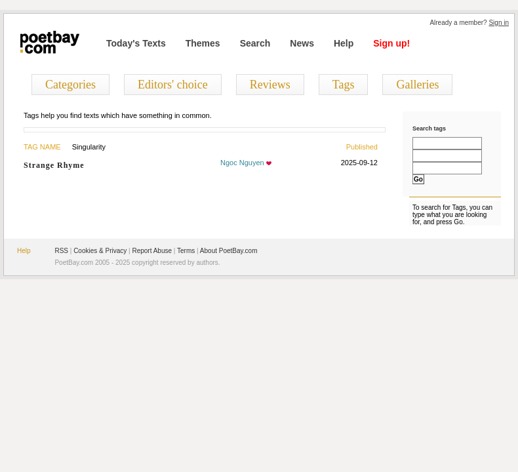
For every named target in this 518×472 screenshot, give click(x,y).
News (302, 43)
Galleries (417, 84)
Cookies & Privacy (100, 250)
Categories (70, 84)
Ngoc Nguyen (242, 163)
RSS (61, 250)
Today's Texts (136, 43)
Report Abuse (152, 250)
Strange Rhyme (54, 165)
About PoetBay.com (229, 250)
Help (343, 43)
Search (255, 43)
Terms (186, 250)
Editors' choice (173, 84)
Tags (343, 84)
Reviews (270, 84)
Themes (203, 43)
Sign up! (391, 43)
